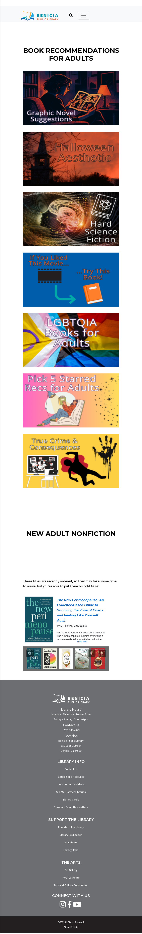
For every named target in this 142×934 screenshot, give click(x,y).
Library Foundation (71, 835)
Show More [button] (82, 642)
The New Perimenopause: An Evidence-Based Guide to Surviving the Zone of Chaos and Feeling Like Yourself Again (80, 610)
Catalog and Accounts (71, 777)
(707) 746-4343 (71, 730)
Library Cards (71, 799)
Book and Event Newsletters (71, 807)
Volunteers (71, 842)
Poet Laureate (71, 877)
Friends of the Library (71, 827)
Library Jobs (71, 850)
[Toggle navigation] (83, 16)
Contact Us (71, 769)
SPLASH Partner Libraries (71, 792)
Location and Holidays (71, 784)
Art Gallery (71, 870)
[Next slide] (102, 653)
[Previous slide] (91, 653)
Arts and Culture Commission (71, 885)
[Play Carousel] (30, 653)
